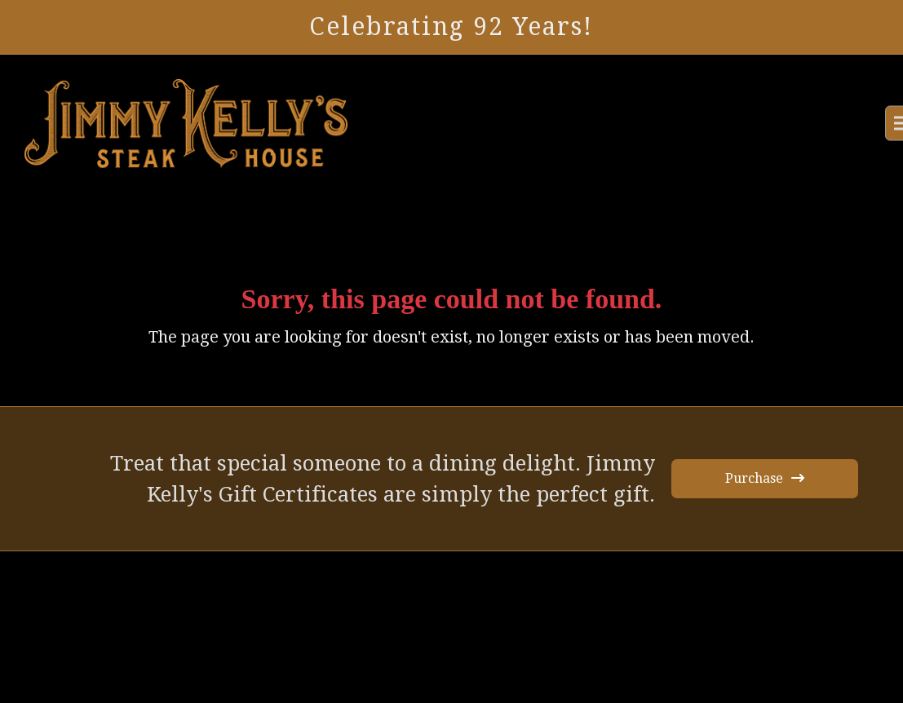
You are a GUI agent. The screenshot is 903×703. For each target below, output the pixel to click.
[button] (861, 123)
